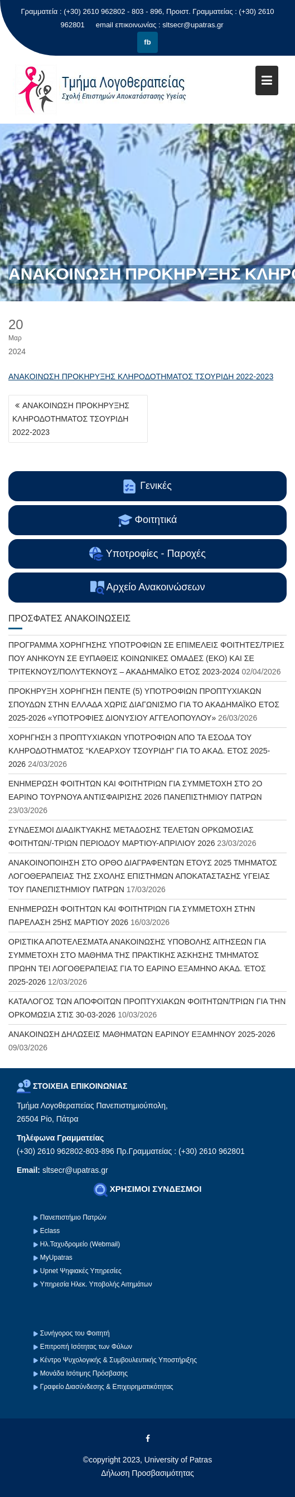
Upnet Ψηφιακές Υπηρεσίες (81, 1271)
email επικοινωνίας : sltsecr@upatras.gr (160, 25)
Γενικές (147, 486)
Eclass (50, 1231)
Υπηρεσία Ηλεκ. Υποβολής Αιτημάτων (96, 1284)
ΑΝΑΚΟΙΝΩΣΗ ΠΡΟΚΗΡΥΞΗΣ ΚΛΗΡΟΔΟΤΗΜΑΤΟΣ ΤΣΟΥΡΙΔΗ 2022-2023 (140, 376)
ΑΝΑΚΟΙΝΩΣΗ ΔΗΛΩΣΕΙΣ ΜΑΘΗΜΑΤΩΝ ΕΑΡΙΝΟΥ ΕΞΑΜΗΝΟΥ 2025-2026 (141, 1034)
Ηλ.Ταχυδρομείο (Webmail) (80, 1244)
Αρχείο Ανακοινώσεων (147, 588)
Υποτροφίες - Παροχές (147, 554)
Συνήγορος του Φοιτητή (75, 1333)
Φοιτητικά (147, 520)
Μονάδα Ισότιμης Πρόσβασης (84, 1373)
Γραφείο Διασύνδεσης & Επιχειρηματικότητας (106, 1387)
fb (147, 42)
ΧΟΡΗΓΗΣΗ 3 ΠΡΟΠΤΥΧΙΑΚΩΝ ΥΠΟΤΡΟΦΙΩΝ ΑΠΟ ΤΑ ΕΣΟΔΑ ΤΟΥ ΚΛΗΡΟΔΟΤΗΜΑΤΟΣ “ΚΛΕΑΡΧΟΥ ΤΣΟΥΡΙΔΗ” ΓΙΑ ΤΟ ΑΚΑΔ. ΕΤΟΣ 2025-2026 (139, 751)
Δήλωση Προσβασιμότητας (147, 1473)
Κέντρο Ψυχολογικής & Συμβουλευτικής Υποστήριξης (117, 1360)
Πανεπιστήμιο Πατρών (73, 1217)
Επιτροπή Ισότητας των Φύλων (85, 1347)
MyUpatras (56, 1257)
